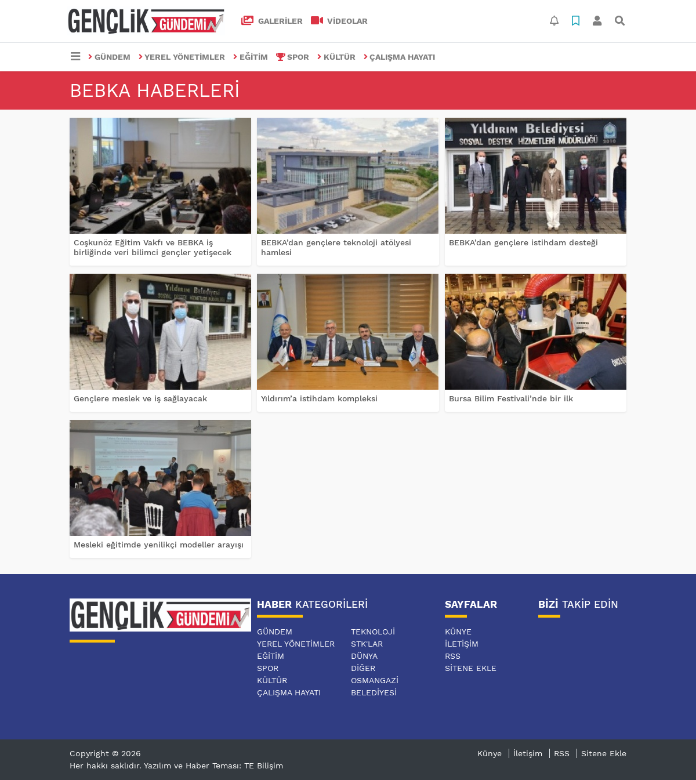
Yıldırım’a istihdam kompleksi (319, 398)
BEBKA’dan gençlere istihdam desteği (523, 242)
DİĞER (363, 668)
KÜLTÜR (336, 56)
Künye (458, 631)
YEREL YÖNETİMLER (182, 56)
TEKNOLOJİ (373, 631)
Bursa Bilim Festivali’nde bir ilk (511, 398)
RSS (453, 656)
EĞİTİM (250, 56)
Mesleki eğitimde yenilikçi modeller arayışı (159, 544)
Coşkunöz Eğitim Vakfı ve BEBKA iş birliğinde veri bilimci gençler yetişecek (152, 247)
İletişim (461, 643)
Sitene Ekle (470, 668)
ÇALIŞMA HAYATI (400, 56)
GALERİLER (272, 21)
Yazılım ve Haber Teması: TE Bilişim (213, 765)
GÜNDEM (109, 56)
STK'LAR (367, 643)
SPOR (293, 56)
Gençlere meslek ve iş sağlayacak (140, 398)
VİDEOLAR (339, 21)
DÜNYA (364, 656)
